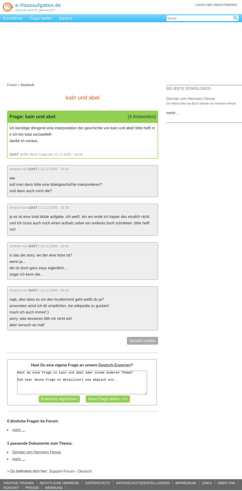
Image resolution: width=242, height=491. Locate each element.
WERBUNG (54, 487)
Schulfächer (13, 18)
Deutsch (85, 471)
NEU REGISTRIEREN (222, 5)
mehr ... (18, 430)
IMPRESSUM (185, 483)
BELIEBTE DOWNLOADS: (188, 89)
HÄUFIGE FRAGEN (19, 483)
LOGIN (199, 5)
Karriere (65, 18)
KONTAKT (11, 487)
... (173, 113)
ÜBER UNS (226, 483)
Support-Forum (61, 471)
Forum (12, 85)
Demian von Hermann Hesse (36, 452)
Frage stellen (41, 18)
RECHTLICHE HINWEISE (59, 483)
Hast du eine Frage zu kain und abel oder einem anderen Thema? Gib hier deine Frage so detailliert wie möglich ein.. (82, 382)
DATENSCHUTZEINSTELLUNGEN (142, 483)
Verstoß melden (142, 341)
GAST (14, 154)
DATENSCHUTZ (97, 483)
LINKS (207, 483)
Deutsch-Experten (114, 365)
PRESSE (32, 487)
